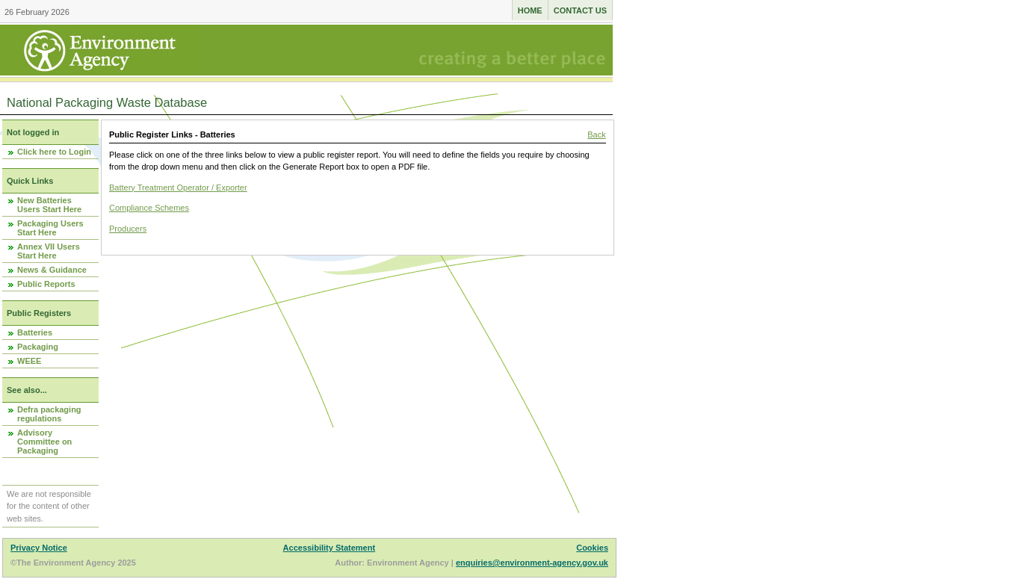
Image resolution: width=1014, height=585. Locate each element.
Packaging (37, 346)
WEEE (29, 360)
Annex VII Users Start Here (48, 251)
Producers (127, 228)
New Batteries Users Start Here (49, 205)
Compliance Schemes (149, 207)
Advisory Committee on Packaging (44, 441)
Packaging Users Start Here (50, 228)
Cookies (592, 547)
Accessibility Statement (329, 547)
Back (596, 134)
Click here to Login (54, 151)
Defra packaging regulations (49, 414)
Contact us (580, 10)
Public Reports (46, 283)
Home (530, 10)
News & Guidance (52, 269)
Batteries (34, 332)
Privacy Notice (38, 547)
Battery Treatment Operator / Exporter (178, 187)
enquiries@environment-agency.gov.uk (532, 562)
